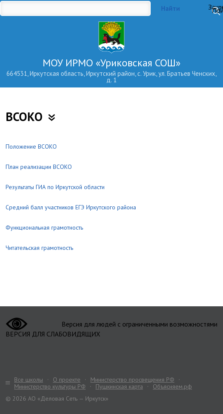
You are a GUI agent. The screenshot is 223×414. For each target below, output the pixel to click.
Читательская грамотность (39, 248)
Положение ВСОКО (31, 146)
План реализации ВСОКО (39, 167)
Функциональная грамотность (44, 227)
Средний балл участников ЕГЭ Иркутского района (71, 207)
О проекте (67, 379)
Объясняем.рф (172, 386)
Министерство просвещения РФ (132, 379)
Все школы (28, 379)
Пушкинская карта (119, 386)
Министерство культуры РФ (50, 386)
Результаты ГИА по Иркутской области (55, 187)
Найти (170, 8)
